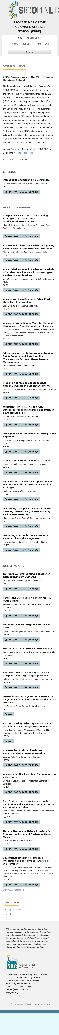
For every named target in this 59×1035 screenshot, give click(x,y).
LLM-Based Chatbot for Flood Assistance (26, 460)
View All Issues (12, 890)
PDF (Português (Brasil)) (22, 192)
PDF (9, 714)
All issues (33, 38)
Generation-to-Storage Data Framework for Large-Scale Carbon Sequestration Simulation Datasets (29, 699)
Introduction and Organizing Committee (26, 180)
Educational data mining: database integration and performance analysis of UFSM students (26, 861)
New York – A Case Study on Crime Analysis (27, 648)
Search (29, 52)
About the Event (22, 44)
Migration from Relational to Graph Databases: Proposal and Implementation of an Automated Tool (28, 409)
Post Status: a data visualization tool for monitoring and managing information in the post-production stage (28, 804)
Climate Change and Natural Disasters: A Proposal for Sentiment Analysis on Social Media (27, 834)
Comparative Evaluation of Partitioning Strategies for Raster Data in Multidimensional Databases (25, 218)
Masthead (43, 44)
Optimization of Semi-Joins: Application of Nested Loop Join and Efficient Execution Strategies (27, 484)
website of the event (23, 153)
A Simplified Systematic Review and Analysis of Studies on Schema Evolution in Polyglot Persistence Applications (28, 272)
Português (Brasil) (13, 909)
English (8, 914)
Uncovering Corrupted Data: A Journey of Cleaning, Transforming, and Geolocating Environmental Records (27, 511)
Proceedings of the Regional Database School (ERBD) (29, 27)
